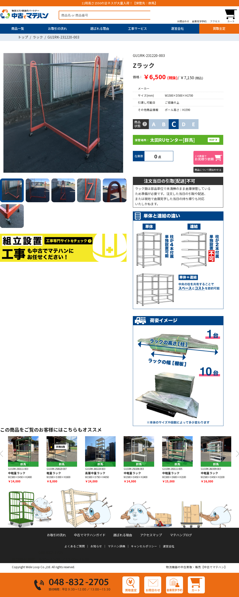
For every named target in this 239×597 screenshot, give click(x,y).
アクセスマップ (151, 535)
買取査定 (219, 28)
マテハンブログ (181, 535)
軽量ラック (54, 473)
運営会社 (177, 28)
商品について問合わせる (208, 169)
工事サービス (137, 28)
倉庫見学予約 (199, 21)
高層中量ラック (95, 473)
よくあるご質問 (74, 546)
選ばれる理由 (99, 28)
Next (121, 114)
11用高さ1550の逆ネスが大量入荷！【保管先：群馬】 (119, 3)
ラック (38, 37)
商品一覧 (17, 28)
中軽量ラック (16, 473)
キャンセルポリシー (144, 546)
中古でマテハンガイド (89, 535)
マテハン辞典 (116, 546)
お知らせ (96, 546)
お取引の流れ (57, 28)
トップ (23, 37)
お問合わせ (183, 21)
